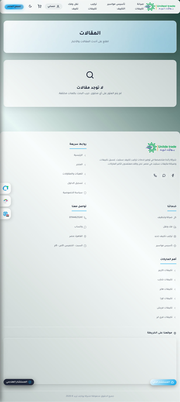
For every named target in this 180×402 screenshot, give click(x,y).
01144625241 (77, 217)
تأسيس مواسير (166, 245)
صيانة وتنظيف (167, 217)
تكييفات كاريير (167, 270)
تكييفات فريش (166, 308)
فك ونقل (169, 227)
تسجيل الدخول (77, 183)
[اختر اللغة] (5, 213)
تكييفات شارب (167, 280)
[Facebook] (172, 175)
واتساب (80, 227)
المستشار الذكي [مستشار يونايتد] (163, 382)
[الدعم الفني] (5, 188)
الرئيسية (80, 155)
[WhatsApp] (164, 175)
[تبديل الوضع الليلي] (30, 6)
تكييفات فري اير (166, 317)
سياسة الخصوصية (74, 192)
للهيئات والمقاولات (74, 174)
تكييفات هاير (168, 289)
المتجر (81, 164)
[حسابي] (54, 6)
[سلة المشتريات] (40, 6)
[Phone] (155, 175)
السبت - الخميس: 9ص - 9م (70, 245)
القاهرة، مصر (77, 236)
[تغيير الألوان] (5, 201)
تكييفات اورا (168, 298)
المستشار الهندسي (18, 382)
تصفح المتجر (14, 6)
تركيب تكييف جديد (165, 236)
